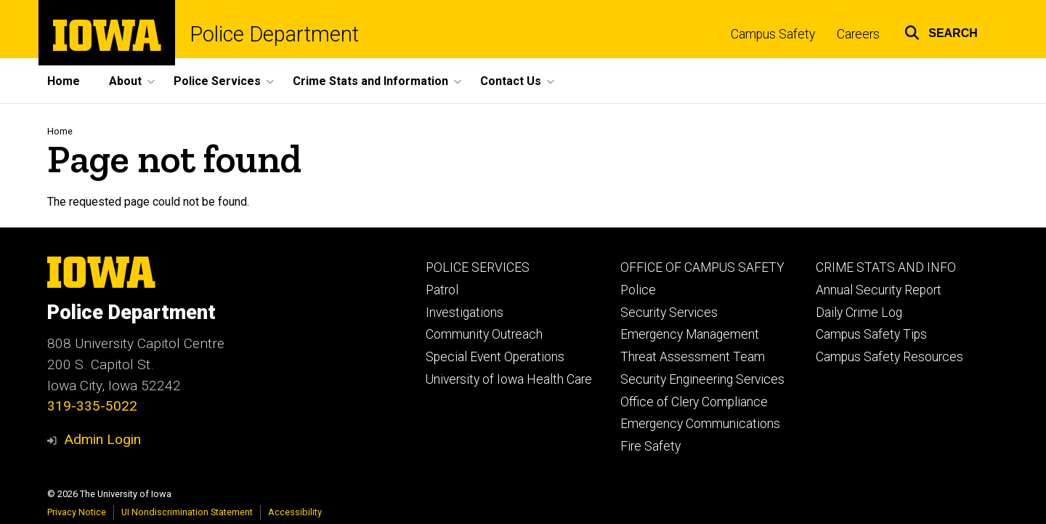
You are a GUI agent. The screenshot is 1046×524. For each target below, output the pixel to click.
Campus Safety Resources (889, 357)
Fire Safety (650, 446)
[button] (941, 31)
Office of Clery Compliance (694, 402)
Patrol (442, 290)
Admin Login (102, 439)
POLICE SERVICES (478, 267)
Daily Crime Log (859, 312)
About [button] (125, 81)
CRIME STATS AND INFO (886, 267)
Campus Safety (773, 34)
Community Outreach (484, 334)
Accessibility (295, 512)
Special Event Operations (495, 357)
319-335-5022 (92, 406)
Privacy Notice (76, 512)
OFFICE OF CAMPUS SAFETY (702, 267)
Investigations (464, 312)
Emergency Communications (700, 423)
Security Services (669, 312)
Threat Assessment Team (692, 357)
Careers (858, 34)
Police (638, 290)
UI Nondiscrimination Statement (187, 512)
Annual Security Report (878, 290)
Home (63, 81)
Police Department (274, 34)
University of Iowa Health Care (509, 379)
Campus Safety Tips (871, 334)
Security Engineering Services (702, 379)
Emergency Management (689, 334)
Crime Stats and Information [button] (370, 81)
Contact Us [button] (510, 81)
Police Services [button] (217, 81)
